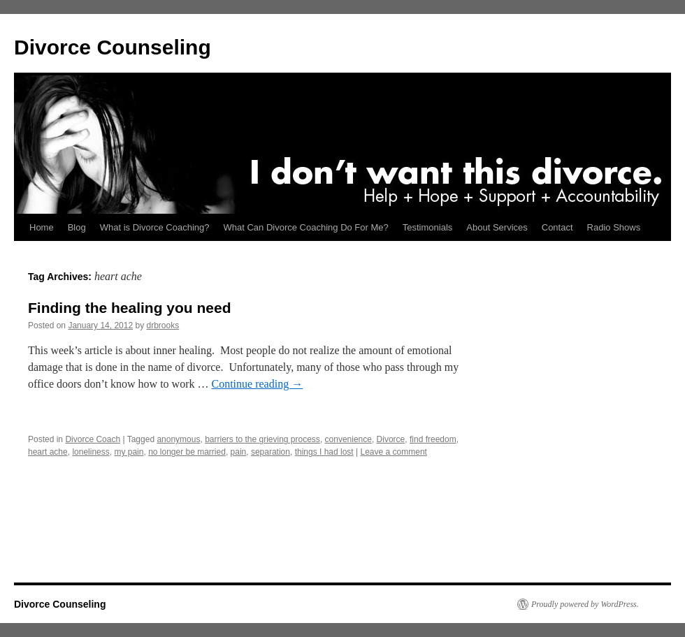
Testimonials (428, 227)
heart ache (48, 452)
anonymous (178, 439)
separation (270, 452)
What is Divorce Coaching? (155, 227)
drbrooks (163, 325)
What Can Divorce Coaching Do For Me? (306, 227)
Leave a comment (394, 452)
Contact (557, 227)
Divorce (391, 439)
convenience (348, 439)
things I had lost (324, 452)
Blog (77, 227)
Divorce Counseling (112, 47)
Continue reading (257, 384)
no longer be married (187, 452)
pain (239, 452)
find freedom (433, 439)
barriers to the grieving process (262, 439)
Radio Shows (614, 227)
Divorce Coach (92, 439)
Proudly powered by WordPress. (585, 604)
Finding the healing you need (129, 308)
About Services (496, 227)
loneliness (90, 452)
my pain (128, 452)
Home (41, 227)
